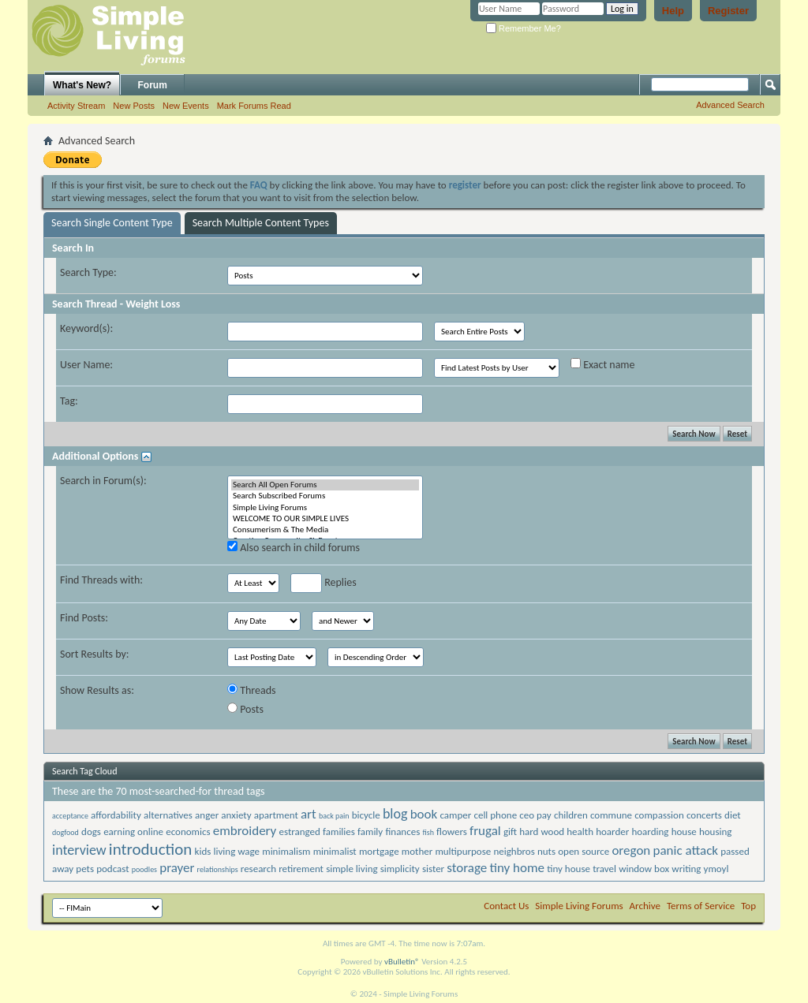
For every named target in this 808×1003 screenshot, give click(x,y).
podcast (112, 868)
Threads (251, 690)
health (580, 831)
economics (188, 831)
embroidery (245, 830)
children (571, 815)
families (339, 831)
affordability (116, 815)
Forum (152, 85)
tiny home (516, 867)
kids (203, 851)
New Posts (134, 105)
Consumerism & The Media (325, 529)
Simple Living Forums (325, 507)
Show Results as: (97, 690)
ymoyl (716, 868)
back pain (334, 816)
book (424, 814)
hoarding (649, 831)
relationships (217, 869)
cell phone (495, 815)
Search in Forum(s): (103, 480)
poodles (144, 869)
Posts (245, 709)
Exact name (602, 364)
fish (427, 832)
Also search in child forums (293, 547)
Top (748, 906)
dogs (91, 831)
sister (433, 868)
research (258, 868)
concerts (704, 815)
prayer (176, 867)
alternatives (168, 815)
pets (85, 868)
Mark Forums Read (254, 105)
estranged (299, 831)
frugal (485, 830)
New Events (186, 105)
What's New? (82, 85)
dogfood (65, 832)
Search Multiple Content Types (261, 222)
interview (79, 850)
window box (644, 868)
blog (395, 813)
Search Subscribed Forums (325, 496)
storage (467, 867)
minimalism (286, 851)
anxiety (236, 815)
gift (510, 831)
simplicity (400, 868)
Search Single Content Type (112, 222)
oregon (631, 850)
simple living (351, 868)
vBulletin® (402, 961)
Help (673, 11)
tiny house (568, 868)
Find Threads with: (101, 580)
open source (583, 851)
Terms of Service (701, 906)
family (370, 831)
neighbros (513, 851)
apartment (276, 815)
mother (417, 851)
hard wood (541, 831)
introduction (151, 849)
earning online (133, 831)
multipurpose (463, 851)
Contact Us (506, 906)
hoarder (612, 831)
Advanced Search (730, 105)
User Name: (86, 364)
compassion (659, 815)
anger (207, 815)
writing (686, 868)
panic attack (685, 850)
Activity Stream (76, 105)
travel (604, 868)
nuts (546, 851)
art (308, 814)
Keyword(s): (86, 328)
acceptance (70, 816)
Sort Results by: (94, 654)
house (684, 831)
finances (402, 831)
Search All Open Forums (325, 484)
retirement (301, 868)
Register (728, 11)
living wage (237, 851)
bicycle (366, 815)
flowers (451, 831)
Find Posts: (84, 618)
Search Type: (88, 272)
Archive (645, 906)
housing (715, 831)
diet (732, 815)
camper (455, 815)
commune (611, 815)
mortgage (379, 851)
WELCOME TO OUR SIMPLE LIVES (325, 518)
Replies (323, 583)
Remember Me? (523, 28)
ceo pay (535, 815)
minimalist (335, 851)
